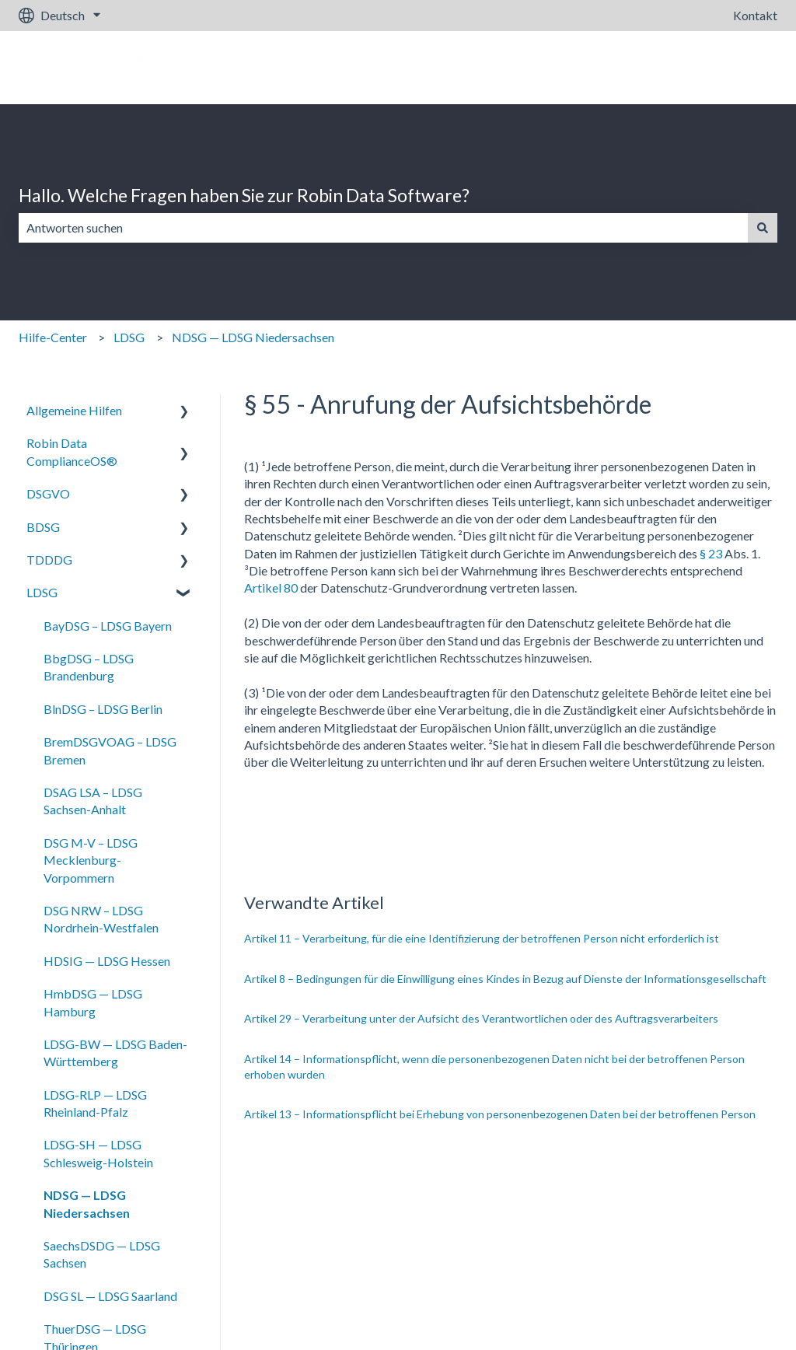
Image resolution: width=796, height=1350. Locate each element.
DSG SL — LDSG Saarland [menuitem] (110, 1296)
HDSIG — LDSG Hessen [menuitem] (107, 960)
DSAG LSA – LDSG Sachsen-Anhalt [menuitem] (93, 801)
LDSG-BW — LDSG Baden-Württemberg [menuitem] (115, 1052)
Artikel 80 (271, 587)
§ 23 (711, 553)
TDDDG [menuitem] (49, 559)
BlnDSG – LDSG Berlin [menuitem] (103, 708)
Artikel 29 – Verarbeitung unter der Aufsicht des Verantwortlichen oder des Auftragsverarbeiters (481, 1018)
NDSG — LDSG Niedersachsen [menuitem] (87, 1203)
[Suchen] (762, 228)
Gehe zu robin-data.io (704, 67)
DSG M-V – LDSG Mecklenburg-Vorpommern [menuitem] (91, 860)
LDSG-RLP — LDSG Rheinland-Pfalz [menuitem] (95, 1103)
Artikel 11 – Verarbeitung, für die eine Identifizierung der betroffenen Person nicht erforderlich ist (481, 938)
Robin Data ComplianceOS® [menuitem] (71, 451)
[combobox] (383, 228)
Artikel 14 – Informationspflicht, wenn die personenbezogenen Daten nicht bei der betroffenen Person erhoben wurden (494, 1066)
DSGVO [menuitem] (48, 493)
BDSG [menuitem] (43, 526)
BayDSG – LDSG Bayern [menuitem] (108, 625)
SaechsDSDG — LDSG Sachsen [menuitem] (102, 1254)
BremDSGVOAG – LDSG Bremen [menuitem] (110, 750)
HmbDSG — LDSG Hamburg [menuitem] (93, 1002)
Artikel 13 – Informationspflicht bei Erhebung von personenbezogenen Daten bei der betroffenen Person (500, 1114)
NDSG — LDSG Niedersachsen (253, 337)
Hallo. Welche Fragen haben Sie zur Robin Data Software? (244, 195)
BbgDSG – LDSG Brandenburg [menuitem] (89, 667)
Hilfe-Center (53, 337)
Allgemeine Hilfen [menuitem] (74, 410)
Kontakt (755, 15)
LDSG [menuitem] (42, 592)
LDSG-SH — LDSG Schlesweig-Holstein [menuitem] (98, 1153)
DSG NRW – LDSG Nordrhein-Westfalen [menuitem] (101, 919)
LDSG (129, 337)
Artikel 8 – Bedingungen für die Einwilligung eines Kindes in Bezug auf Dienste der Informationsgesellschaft (505, 978)
